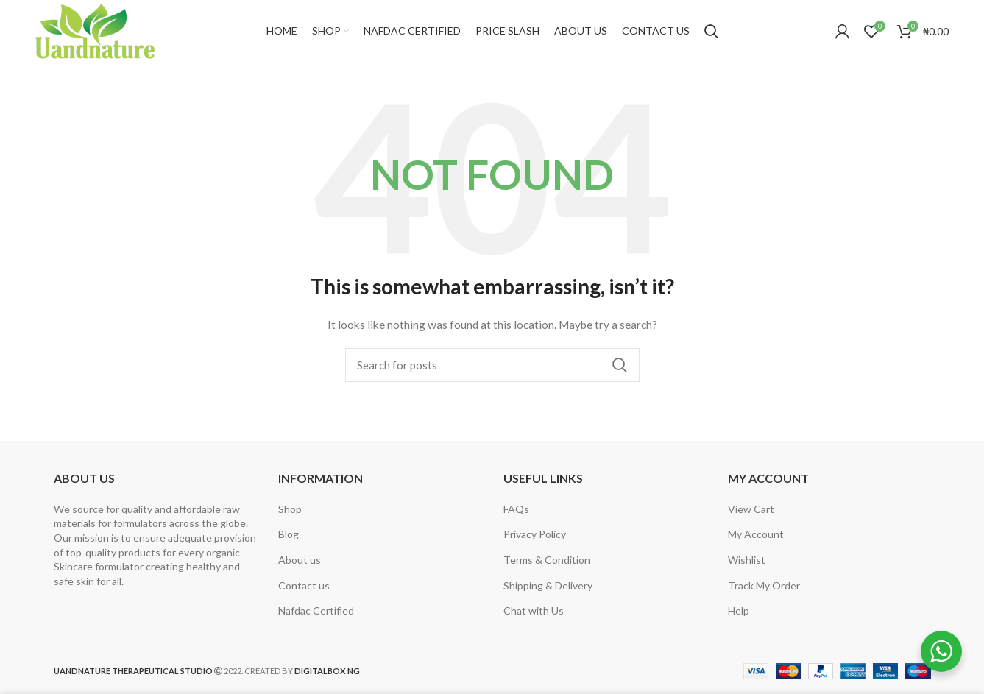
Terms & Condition (546, 559)
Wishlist (746, 559)
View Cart (751, 509)
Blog (288, 534)
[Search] (711, 31)
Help (738, 610)
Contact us (304, 585)
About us (299, 559)
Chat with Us (533, 610)
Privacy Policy (534, 534)
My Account (756, 534)
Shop (290, 509)
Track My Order (764, 585)
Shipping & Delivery (547, 585)
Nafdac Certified (316, 610)
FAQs (516, 509)
